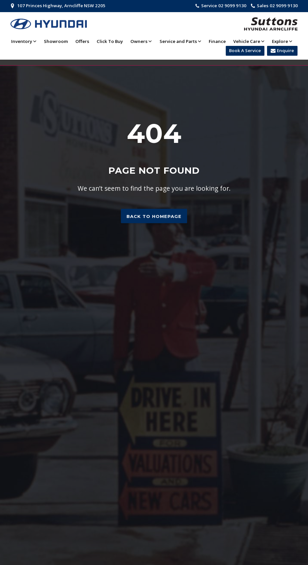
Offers (82, 41)
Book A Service (245, 50)
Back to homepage (154, 216)
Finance (217, 41)
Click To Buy (110, 41)
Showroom (56, 41)
